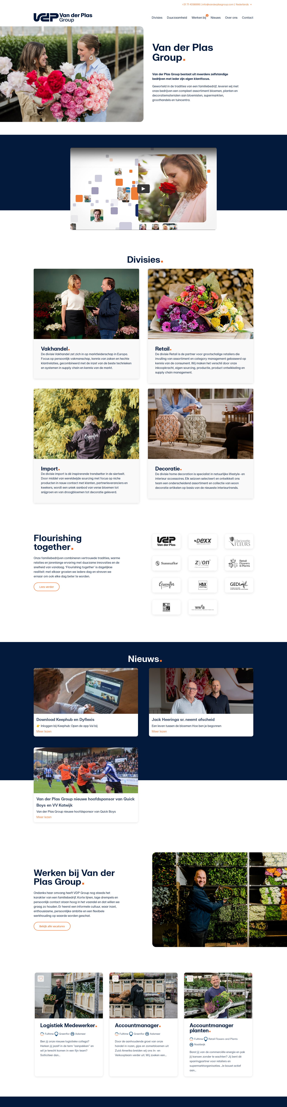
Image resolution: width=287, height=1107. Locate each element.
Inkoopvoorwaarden (127, 1080)
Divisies (118, 1061)
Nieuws (118, 1066)
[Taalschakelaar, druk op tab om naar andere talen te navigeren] (244, 4)
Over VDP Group (124, 1057)
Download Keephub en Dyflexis (65, 719)
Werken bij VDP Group (128, 1052)
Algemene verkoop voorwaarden (135, 1075)
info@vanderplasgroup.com (217, 4)
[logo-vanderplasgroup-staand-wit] (50, 1041)
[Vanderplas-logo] (166, 541)
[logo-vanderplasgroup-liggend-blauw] (63, 14)
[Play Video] (143, 188)
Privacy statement (125, 1089)
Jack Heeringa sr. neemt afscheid (145, 719)
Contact (118, 1071)
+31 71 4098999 (191, 4)
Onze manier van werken (129, 1084)
